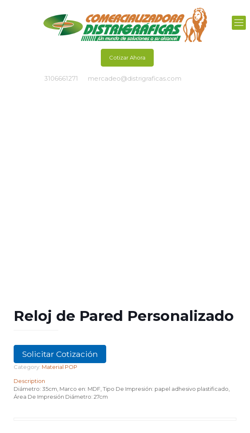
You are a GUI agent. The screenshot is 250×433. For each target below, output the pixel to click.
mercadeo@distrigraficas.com (134, 78)
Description (29, 381)
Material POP (59, 367)
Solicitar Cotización (60, 354)
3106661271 (61, 78)
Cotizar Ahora (127, 57)
